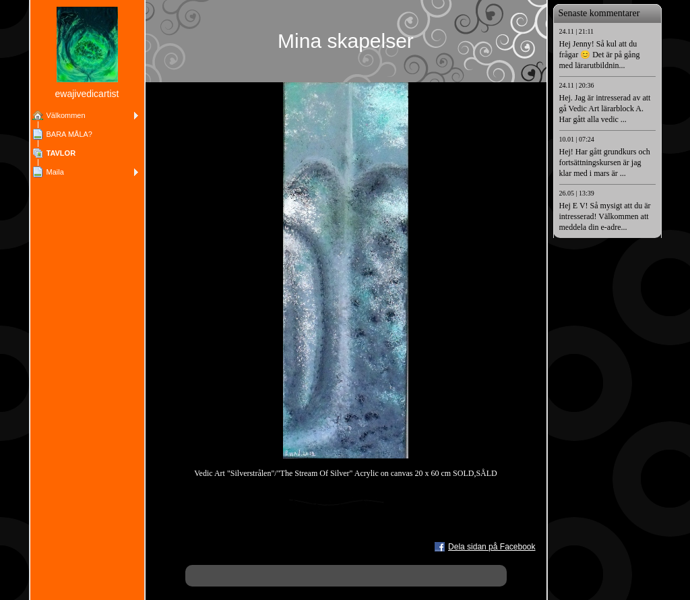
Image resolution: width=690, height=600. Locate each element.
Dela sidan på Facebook (491, 546)
